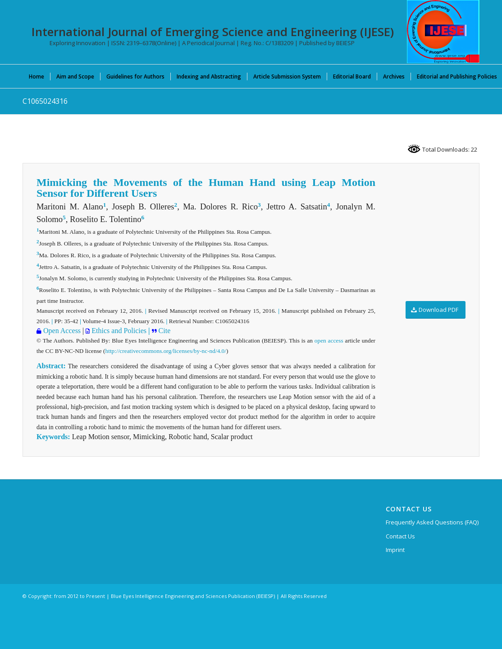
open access (329, 340)
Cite (165, 330)
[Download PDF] (435, 310)
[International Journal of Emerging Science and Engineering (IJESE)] (443, 31)
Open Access (61, 330)
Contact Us (400, 536)
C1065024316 (45, 101)
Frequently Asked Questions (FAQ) (432, 522)
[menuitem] (36, 76)
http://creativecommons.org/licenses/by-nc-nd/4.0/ (165, 351)
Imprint (395, 550)
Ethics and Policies (118, 330)
